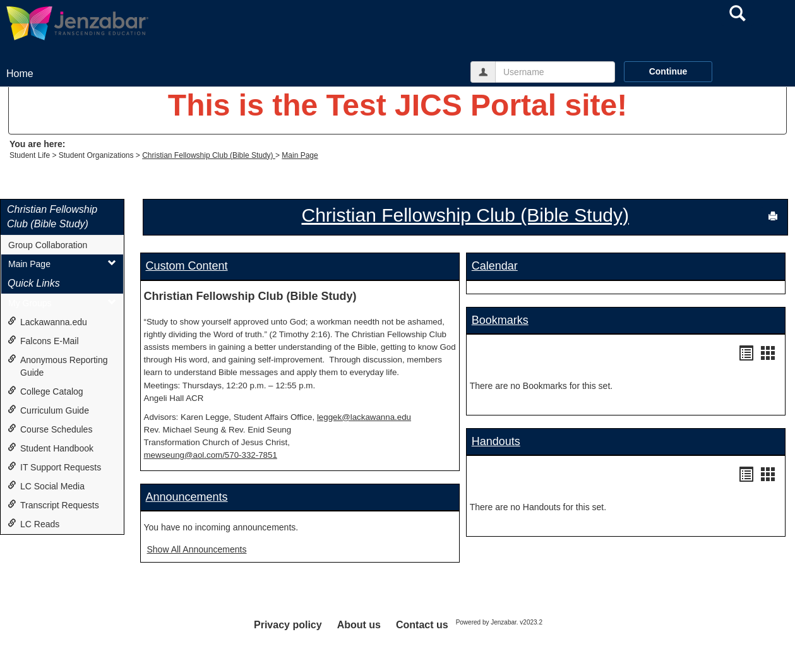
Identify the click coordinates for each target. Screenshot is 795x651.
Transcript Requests (53, 504)
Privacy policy (288, 624)
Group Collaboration (47, 245)
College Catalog (45, 391)
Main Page (300, 155)
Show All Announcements (197, 549)
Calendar (495, 266)
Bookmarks (500, 320)
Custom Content (187, 266)
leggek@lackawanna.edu (364, 417)
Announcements (187, 497)
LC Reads (33, 523)
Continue (668, 71)
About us (359, 624)
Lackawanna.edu (47, 321)
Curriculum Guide (48, 410)
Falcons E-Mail (43, 340)
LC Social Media (46, 486)
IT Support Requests (54, 467)
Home (19, 73)
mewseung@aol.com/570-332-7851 (210, 455)
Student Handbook (50, 448)
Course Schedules (50, 429)
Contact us (422, 624)
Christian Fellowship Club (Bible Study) (208, 155)
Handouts (496, 441)
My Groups (62, 302)
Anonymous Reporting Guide (58, 366)
